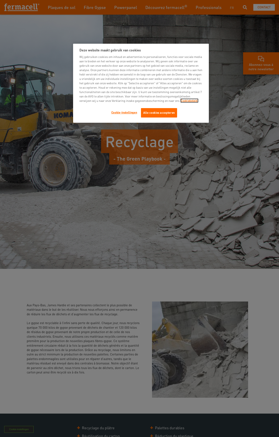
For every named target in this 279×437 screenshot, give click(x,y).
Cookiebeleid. (189, 100)
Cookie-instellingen (124, 112)
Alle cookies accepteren (159, 112)
